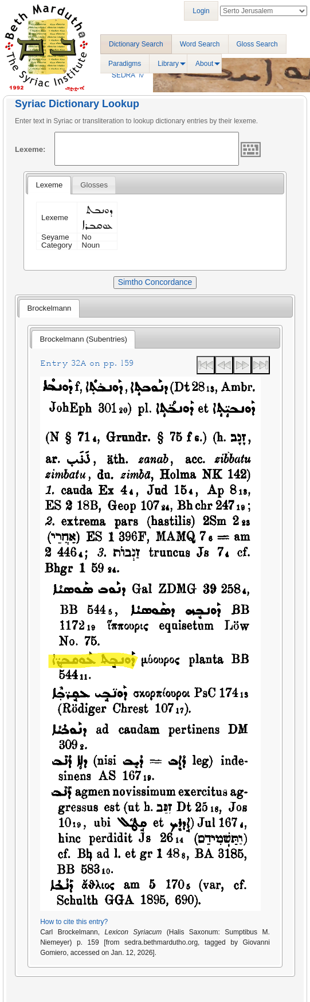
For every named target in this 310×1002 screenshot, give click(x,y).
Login (201, 11)
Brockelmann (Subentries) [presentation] (83, 339)
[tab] (49, 185)
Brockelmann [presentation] (49, 308)
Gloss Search (257, 44)
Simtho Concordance (155, 282)
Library (168, 64)
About (204, 64)
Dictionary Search (136, 44)
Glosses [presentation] (94, 185)
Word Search (200, 44)
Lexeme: (30, 149)
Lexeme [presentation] (49, 185)
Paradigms (124, 64)
